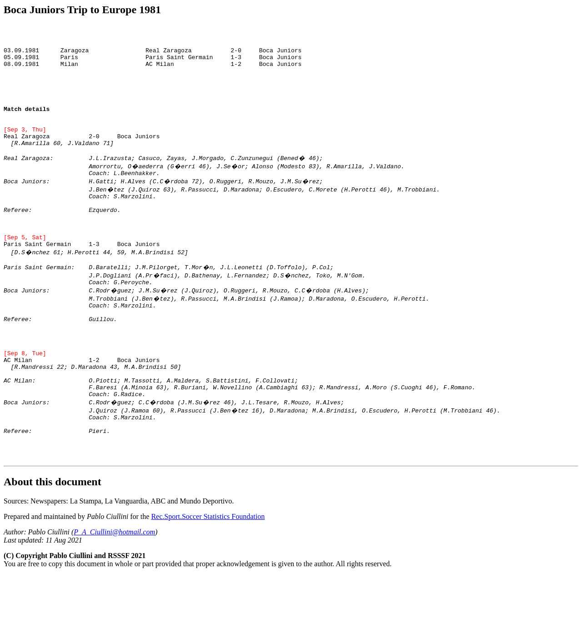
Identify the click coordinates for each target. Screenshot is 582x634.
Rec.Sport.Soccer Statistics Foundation (208, 575)
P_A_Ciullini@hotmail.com (114, 590)
